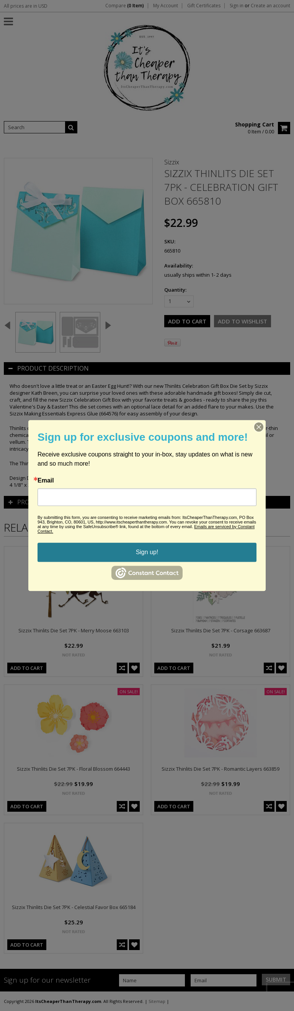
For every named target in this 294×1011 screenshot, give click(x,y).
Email (46, 481)
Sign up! (147, 552)
